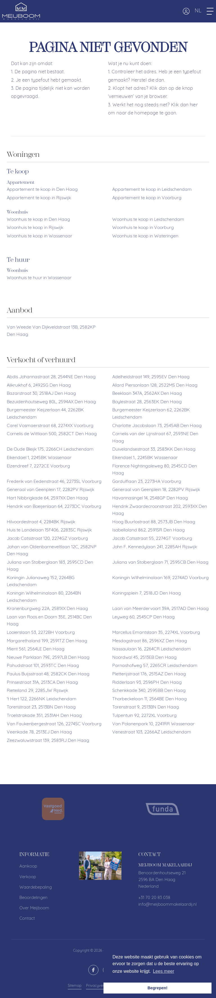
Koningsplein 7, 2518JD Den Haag (146, 593)
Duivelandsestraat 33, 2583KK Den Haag (153, 449)
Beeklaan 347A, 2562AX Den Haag (147, 393)
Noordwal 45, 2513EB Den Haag (144, 657)
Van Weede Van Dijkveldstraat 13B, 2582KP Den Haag (51, 331)
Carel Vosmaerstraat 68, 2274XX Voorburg (50, 426)
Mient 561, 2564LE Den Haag (35, 649)
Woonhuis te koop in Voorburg (143, 228)
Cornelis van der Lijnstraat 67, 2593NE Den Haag (155, 438)
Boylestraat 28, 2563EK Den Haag (147, 402)
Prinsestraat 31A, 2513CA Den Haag (42, 682)
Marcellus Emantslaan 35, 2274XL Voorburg (156, 632)
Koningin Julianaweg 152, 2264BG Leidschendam (41, 582)
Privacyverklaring (101, 986)
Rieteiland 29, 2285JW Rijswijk (37, 691)
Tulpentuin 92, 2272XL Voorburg (144, 715)
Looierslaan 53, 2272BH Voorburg (41, 632)
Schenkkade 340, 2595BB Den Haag (149, 691)
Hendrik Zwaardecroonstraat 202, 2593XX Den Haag (159, 510)
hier (194, 105)
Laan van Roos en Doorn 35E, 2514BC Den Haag (49, 621)
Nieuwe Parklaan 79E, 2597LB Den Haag (48, 657)
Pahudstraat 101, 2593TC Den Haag (43, 666)
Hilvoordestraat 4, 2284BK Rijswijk (41, 522)
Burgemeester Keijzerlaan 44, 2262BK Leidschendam (45, 414)
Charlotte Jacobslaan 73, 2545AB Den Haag (157, 426)
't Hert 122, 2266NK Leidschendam (41, 699)
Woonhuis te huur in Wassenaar (39, 278)
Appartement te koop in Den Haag (42, 189)
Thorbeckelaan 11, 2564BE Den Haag (149, 699)
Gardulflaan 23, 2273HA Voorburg (146, 482)
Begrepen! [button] (157, 988)
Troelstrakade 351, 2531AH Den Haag (44, 715)
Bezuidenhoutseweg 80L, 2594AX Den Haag (51, 402)
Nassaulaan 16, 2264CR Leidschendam (151, 649)
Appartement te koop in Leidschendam (152, 189)
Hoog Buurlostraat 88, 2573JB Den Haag (153, 522)
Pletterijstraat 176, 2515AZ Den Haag (149, 674)
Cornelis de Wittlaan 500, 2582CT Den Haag (52, 434)
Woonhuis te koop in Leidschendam (148, 219)
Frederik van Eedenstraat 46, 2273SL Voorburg (54, 482)
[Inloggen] (186, 11)
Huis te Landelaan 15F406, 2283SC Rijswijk (49, 530)
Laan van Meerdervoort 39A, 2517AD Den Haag (160, 609)
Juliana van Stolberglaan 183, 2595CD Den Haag (50, 566)
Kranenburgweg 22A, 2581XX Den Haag (47, 609)
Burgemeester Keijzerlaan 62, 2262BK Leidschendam (151, 414)
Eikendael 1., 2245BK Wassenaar (145, 458)
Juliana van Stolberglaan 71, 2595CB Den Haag (160, 562)
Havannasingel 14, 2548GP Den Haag (150, 498)
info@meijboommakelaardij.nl (167, 905)
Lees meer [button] (163, 971)
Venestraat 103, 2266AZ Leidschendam (151, 732)
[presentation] (101, 825)
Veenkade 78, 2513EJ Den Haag (39, 732)
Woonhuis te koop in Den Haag (38, 219)
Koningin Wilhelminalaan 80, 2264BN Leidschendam (44, 597)
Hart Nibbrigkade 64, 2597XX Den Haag (47, 498)
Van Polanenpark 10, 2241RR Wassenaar (153, 724)
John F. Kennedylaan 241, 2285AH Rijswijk (154, 547)
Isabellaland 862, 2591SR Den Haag (148, 530)
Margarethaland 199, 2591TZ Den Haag (47, 641)
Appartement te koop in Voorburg (146, 198)
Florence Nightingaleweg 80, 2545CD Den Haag (154, 470)
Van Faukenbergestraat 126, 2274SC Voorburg (54, 724)
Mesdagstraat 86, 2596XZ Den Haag (149, 641)
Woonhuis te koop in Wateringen (145, 236)
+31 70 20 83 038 (154, 898)
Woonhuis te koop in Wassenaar (39, 236)
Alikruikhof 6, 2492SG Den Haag (39, 385)
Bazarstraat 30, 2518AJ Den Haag (41, 393)
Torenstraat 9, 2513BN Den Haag (145, 707)
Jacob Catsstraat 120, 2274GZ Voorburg (47, 538)
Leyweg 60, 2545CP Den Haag (143, 617)
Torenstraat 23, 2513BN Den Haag (41, 707)
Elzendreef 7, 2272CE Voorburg (38, 466)
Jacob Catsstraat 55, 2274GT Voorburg (152, 538)
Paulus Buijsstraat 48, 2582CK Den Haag (48, 674)
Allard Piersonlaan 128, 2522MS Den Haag (154, 385)
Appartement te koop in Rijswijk (39, 198)
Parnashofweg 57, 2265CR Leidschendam (154, 666)
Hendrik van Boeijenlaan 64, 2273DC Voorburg (54, 506)
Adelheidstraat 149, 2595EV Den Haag (151, 377)
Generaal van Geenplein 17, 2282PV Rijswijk (50, 490)
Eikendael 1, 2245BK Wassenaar (39, 458)
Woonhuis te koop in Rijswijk (35, 228)
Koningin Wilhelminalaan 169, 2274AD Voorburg (160, 578)
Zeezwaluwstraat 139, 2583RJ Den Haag (48, 740)
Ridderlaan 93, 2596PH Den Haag (147, 682)
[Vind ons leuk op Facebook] (93, 970)
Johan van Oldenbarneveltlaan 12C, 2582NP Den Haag (51, 551)
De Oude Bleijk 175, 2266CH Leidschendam (50, 449)
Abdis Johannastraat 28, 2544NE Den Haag (51, 377)
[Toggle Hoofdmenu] (210, 11)
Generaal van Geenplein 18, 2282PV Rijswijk (156, 490)
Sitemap (75, 986)
